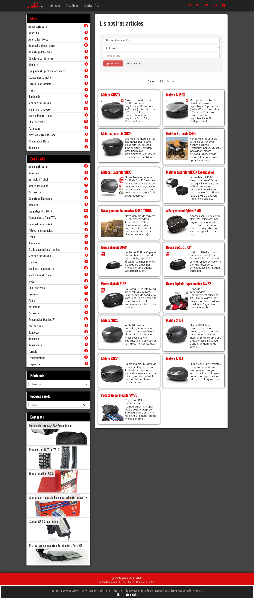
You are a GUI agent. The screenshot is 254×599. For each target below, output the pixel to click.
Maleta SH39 (109, 358)
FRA (198, 5)
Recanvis (33, 147)
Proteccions (35, 326)
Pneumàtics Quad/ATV (41, 319)
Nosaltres (72, 5)
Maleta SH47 (174, 358)
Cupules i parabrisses (40, 58)
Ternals (32, 351)
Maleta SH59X (175, 95)
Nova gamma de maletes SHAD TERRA (126, 210)
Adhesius (33, 33)
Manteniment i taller (40, 115)
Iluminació (34, 96)
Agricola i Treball (38, 179)
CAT (189, 5)
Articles (55, 5)
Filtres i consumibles (40, 83)
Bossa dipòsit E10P (178, 247)
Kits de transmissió (39, 103)
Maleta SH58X (110, 95)
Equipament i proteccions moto (46, 71)
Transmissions (36, 357)
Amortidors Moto (38, 39)
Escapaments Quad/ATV (42, 217)
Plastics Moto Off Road (42, 134)
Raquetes (34, 332)
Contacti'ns (91, 5)
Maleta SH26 (109, 320)
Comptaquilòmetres (40, 52)
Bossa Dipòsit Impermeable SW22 (188, 283)
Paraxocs (33, 313)
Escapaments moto (39, 77)
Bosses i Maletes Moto (41, 45)
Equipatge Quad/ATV (40, 211)
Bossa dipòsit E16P (113, 283)
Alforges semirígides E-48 (183, 210)
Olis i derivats (36, 122)
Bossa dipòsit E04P (114, 247)
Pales (31, 300)
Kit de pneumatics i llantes (44, 249)
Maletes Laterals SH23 (116, 133)
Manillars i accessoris (41, 109)
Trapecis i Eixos (37, 364)
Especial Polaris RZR (40, 224)
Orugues (33, 294)
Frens (31, 90)
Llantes (32, 262)
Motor (31, 281)
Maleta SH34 (174, 320)
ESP (206, 5)
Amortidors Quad (38, 185)
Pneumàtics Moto (38, 141)
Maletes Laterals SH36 (116, 172)
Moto (33, 18)
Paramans (34, 128)
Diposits (33, 64)
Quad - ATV (37, 159)
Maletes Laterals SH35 (181, 133)
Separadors (35, 345)
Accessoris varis (37, 26)
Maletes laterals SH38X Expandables (190, 172)
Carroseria (34, 192)
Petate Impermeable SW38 (119, 395)
